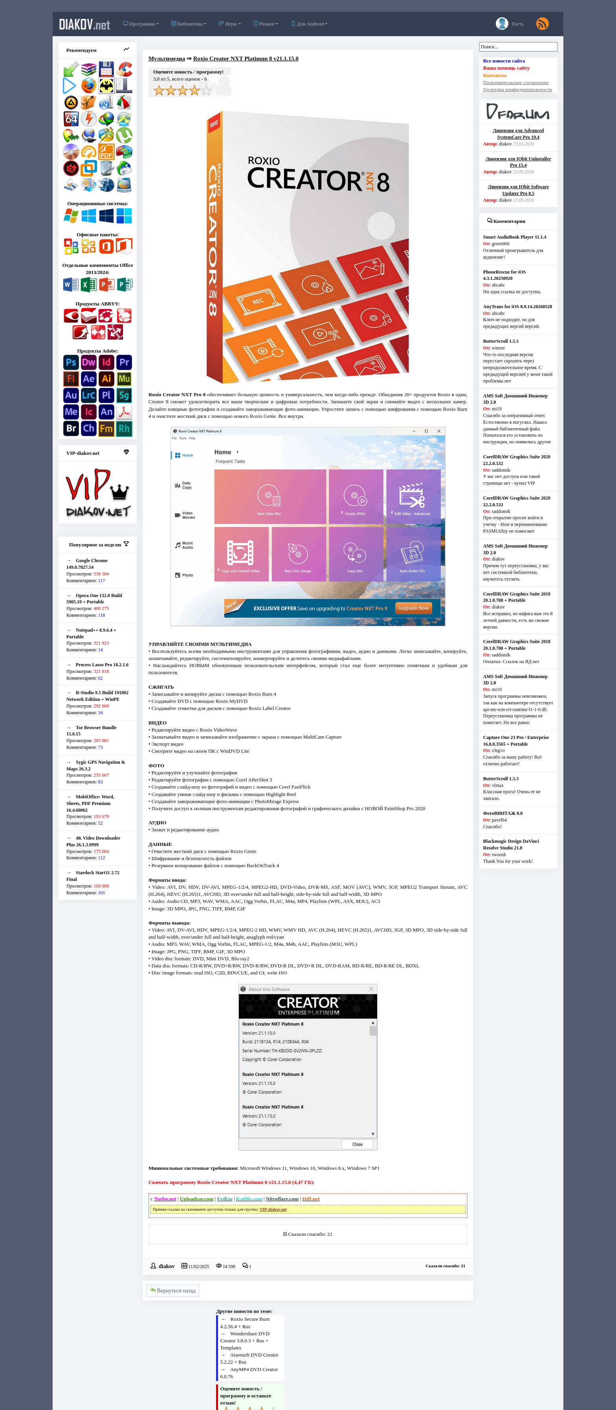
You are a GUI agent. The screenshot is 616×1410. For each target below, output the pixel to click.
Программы (139, 24)
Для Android (307, 24)
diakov (84, 24)
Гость (510, 23)
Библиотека (187, 24)
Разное (264, 24)
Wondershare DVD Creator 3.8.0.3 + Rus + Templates (245, 1341)
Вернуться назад (173, 1291)
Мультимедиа (166, 58)
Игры (228, 24)
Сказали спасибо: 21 (310, 1234)
